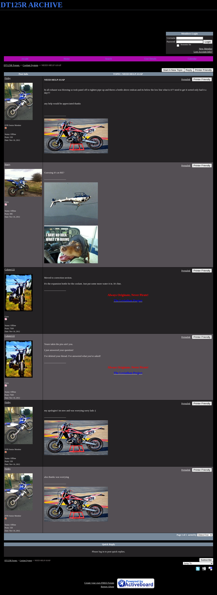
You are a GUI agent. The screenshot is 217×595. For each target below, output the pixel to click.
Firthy (8, 78)
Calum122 (10, 269)
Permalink (185, 79)
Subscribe (206, 560)
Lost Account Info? (203, 51)
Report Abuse (107, 586)
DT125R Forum (12, 65)
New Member (205, 48)
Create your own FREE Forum (99, 582)
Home (67, 58)
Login (208, 41)
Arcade (24, 58)
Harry (7, 164)
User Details (150, 58)
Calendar (192, 58)
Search (108, 58)
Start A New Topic (173, 70)
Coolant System (30, 65)
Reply (189, 70)
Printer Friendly (203, 70)
